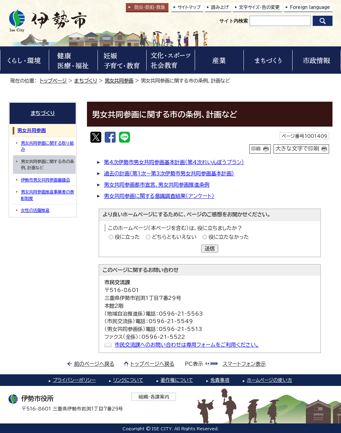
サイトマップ (189, 7)
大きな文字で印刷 (297, 148)
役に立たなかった (228, 237)
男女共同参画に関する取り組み (47, 146)
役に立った (127, 237)
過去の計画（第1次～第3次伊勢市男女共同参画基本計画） (169, 173)
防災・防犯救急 (149, 7)
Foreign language (310, 7)
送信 (210, 248)
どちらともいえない (174, 237)
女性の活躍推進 (35, 210)
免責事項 (219, 380)
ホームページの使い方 (269, 380)
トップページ (53, 80)
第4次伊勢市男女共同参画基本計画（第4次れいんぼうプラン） (174, 162)
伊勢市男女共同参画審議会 (45, 180)
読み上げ (220, 7)
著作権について (177, 380)
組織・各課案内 (153, 396)
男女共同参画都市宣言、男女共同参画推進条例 (156, 184)
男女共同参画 (119, 80)
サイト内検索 (233, 21)
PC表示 (194, 363)
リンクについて (128, 380)
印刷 (256, 148)
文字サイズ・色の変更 (259, 7)
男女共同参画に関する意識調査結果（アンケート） (159, 196)
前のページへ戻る (94, 363)
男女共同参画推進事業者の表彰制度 (47, 195)
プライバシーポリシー (74, 380)
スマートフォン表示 (244, 363)
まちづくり (85, 80)
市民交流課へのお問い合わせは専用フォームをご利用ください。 (187, 344)
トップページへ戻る (153, 363)
